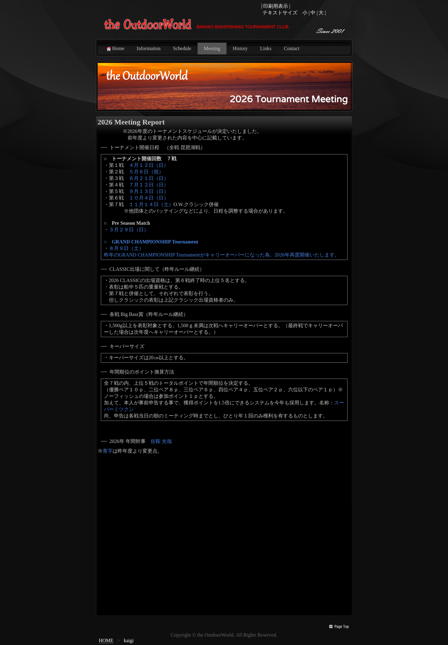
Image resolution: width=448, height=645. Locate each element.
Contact (291, 48)
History (240, 48)
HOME (106, 640)
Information (149, 48)
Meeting (212, 48)
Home (114, 48)
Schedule (182, 48)
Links (265, 48)
